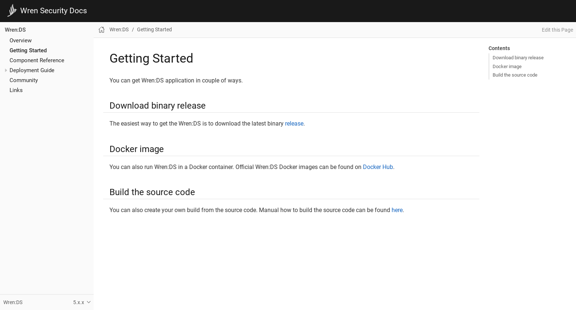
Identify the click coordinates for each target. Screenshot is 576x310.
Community (24, 80)
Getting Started (28, 50)
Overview (21, 40)
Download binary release (518, 57)
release (294, 123)
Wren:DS (15, 30)
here (397, 210)
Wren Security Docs (53, 11)
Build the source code (515, 75)
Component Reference (37, 60)
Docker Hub (378, 166)
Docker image (507, 66)
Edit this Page (557, 30)
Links (16, 90)
